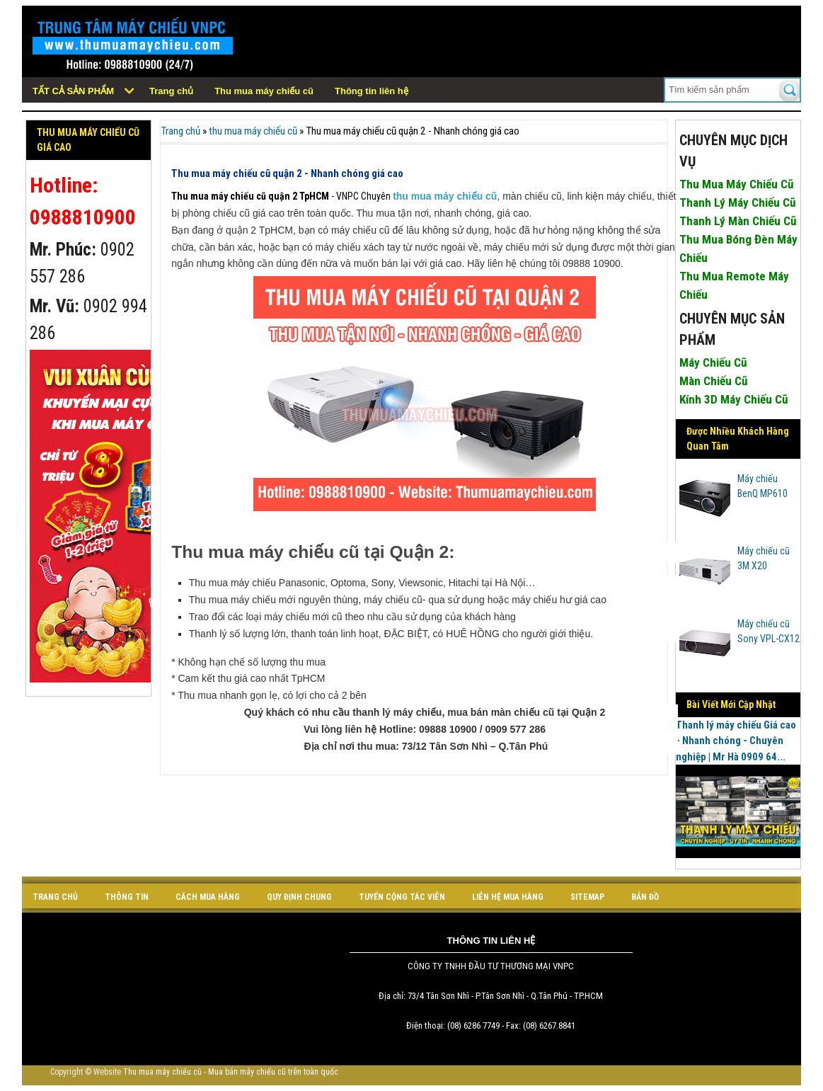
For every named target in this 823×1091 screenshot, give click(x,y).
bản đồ (645, 897)
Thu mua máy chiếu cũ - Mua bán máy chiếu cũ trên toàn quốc (230, 1072)
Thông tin (127, 897)
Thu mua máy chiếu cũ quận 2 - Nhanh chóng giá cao (287, 173)
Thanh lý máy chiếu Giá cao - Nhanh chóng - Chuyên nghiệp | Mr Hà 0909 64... (736, 741)
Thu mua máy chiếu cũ (263, 91)
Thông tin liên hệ (371, 91)
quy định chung (299, 897)
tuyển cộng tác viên (402, 897)
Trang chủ (171, 91)
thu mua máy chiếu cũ (253, 131)
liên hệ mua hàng (507, 897)
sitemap (587, 897)
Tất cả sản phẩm (73, 91)
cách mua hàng (207, 897)
